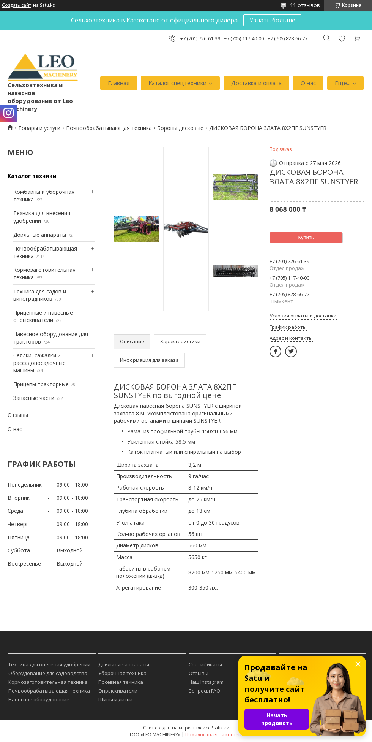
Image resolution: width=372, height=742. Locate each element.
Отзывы (18, 415)
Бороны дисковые (180, 128)
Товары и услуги (39, 128)
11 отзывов (305, 5)
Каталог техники (32, 175)
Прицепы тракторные (41, 384)
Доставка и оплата (256, 83)
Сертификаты (205, 664)
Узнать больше (272, 20)
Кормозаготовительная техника (48, 682)
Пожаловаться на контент (214, 734)
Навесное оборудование (38, 699)
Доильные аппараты (39, 234)
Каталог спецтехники (177, 83)
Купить (306, 237)
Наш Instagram (206, 682)
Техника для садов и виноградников (39, 295)
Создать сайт (16, 5)
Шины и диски (115, 699)
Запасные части (33, 397)
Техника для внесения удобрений (49, 664)
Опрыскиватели (117, 690)
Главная (118, 83)
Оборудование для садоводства (47, 673)
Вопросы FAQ (204, 690)
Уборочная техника (122, 673)
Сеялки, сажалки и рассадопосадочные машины (39, 363)
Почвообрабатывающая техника (109, 128)
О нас (308, 83)
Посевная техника (120, 682)
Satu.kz (220, 727)
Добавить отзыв (341, 38)
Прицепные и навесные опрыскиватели (43, 316)
